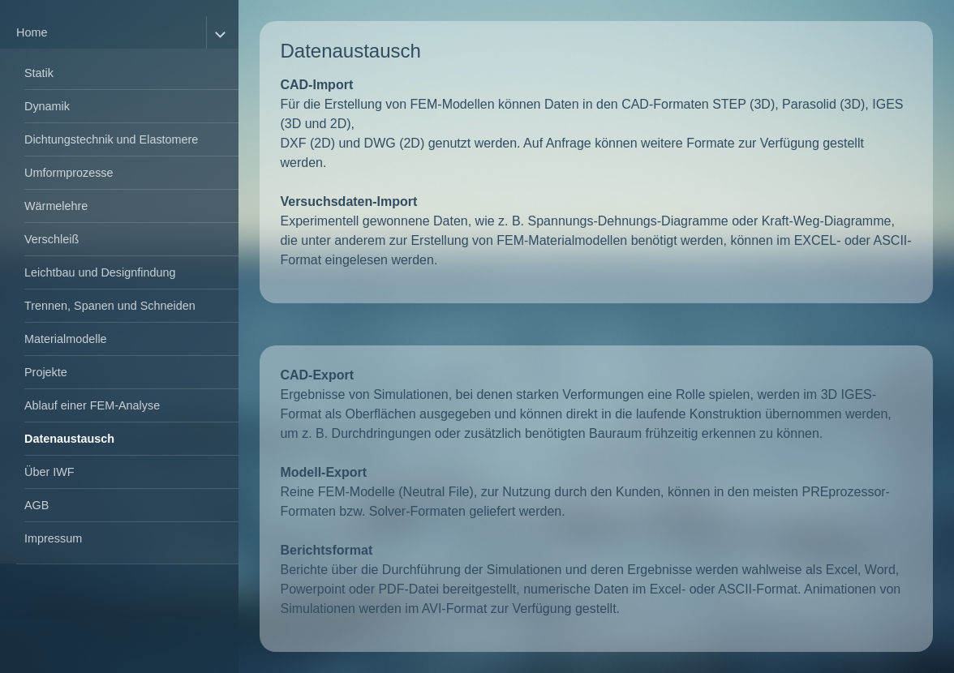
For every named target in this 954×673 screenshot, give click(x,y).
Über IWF (49, 471)
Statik (39, 72)
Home (31, 32)
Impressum (53, 538)
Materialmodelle (65, 338)
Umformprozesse (69, 172)
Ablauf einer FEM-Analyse (92, 405)
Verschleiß (51, 239)
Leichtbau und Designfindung (99, 272)
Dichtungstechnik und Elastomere (111, 139)
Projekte (45, 372)
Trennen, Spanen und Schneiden (110, 305)
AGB (36, 505)
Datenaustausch (69, 438)
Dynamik (47, 106)
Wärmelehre (56, 205)
